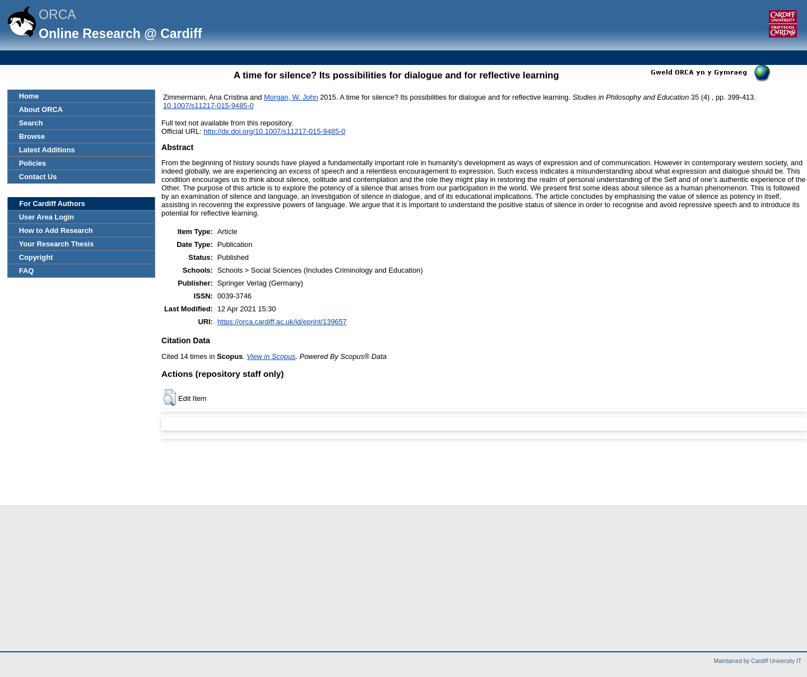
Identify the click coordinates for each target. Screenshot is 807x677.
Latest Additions (47, 150)
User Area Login (46, 217)
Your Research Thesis (56, 244)
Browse (32, 136)
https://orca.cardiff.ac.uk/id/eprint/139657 (282, 322)
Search (31, 123)
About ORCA (41, 109)
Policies (32, 163)
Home (29, 96)
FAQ (26, 271)
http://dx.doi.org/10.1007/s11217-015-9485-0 (274, 131)
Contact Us (38, 176)
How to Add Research (56, 230)
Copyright (36, 257)
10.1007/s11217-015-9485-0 (208, 105)
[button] (169, 397)
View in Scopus (271, 356)
